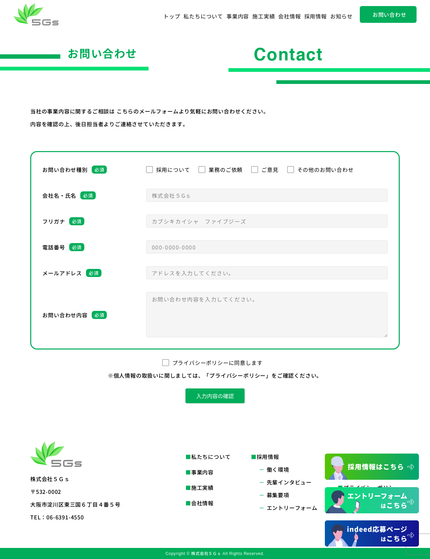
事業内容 (237, 16)
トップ (171, 16)
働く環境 (278, 469)
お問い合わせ (389, 14)
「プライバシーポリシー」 (237, 375)
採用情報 (315, 16)
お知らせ (341, 16)
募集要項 (278, 495)
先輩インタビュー (289, 482)
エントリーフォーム (292, 508)
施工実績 (263, 16)
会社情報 (289, 16)
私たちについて (203, 16)
